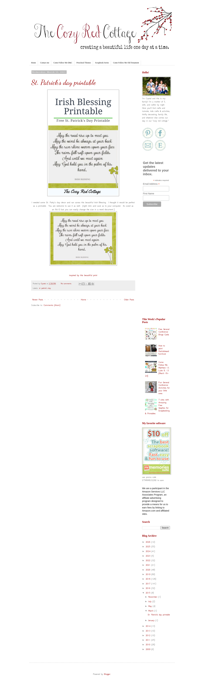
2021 (148, 565)
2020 (148, 569)
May (150, 606)
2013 (148, 631)
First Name (148, 193)
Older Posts (129, 299)
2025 (148, 546)
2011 (148, 640)
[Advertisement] (156, 264)
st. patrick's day (45, 288)
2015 (148, 593)
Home (33, 63)
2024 (148, 551)
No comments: (67, 283)
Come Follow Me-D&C (62, 63)
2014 (148, 626)
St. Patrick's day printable (63, 82)
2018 (148, 579)
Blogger (107, 674)
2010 (148, 644)
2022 (148, 560)
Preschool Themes (83, 63)
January (151, 620)
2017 (148, 583)
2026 (148, 542)
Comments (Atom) (52, 305)
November (153, 597)
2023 (148, 556)
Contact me (44, 63)
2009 (148, 649)
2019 (148, 574)
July (150, 601)
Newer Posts (37, 299)
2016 (148, 588)
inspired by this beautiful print (83, 275)
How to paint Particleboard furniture (163, 349)
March (151, 610)
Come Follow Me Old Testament (126, 63)
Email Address (151, 184)
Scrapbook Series (102, 63)
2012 (148, 635)
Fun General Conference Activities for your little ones (164, 388)
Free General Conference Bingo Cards (163, 332)
